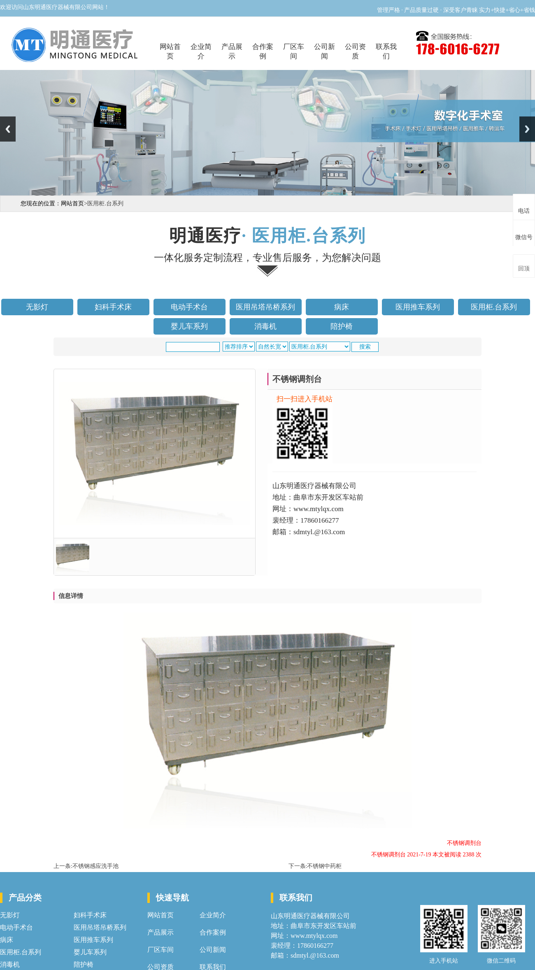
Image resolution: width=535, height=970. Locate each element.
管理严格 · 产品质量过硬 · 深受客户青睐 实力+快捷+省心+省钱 (456, 10)
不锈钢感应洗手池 (95, 866)
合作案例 (262, 51)
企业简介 (201, 51)
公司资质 (355, 51)
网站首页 (170, 51)
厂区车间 (293, 51)
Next (527, 129)
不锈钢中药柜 (324, 866)
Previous (8, 129)
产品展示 (231, 51)
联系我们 (386, 51)
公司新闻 (324, 51)
